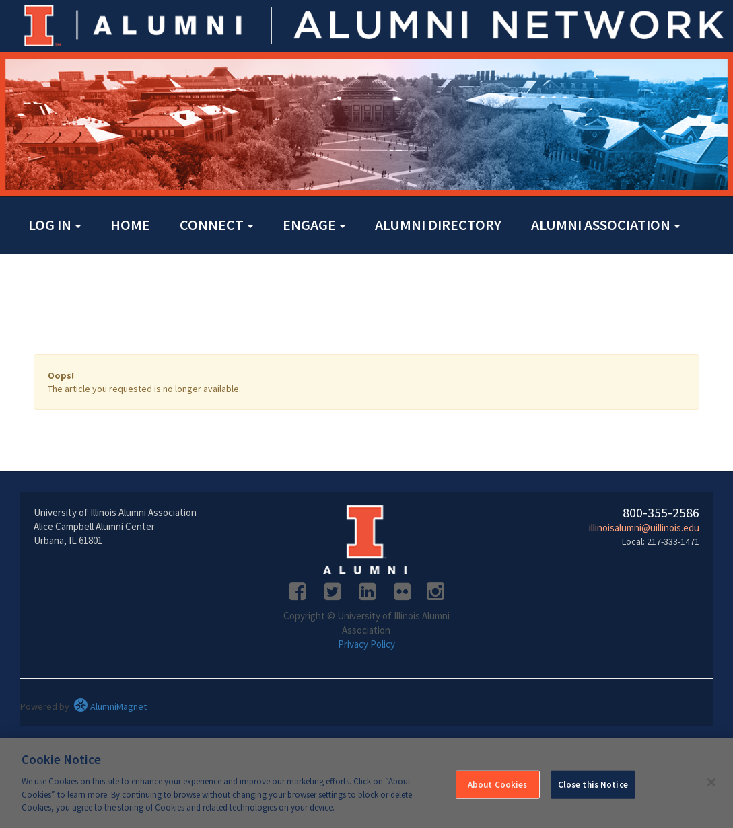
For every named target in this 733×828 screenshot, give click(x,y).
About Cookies (498, 788)
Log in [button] (54, 224)
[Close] (711, 786)
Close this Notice (593, 788)
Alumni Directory (438, 224)
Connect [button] (216, 224)
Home (130, 224)
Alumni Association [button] (605, 224)
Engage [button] (314, 224)
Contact (59, 280)
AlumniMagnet (110, 706)
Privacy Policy (366, 644)
